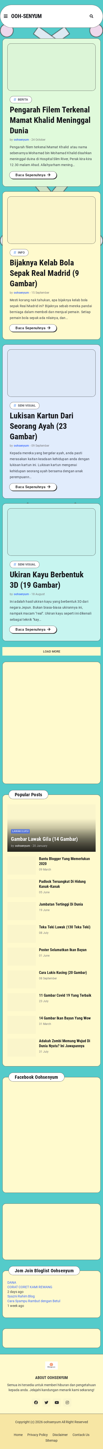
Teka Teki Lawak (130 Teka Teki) (64, 927)
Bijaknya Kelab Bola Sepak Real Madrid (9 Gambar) (44, 273)
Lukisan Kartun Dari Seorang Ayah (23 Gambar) (42, 426)
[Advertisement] (51, 722)
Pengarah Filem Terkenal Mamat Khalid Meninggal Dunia (50, 120)
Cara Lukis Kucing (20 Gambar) (63, 972)
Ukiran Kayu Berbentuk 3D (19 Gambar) (46, 580)
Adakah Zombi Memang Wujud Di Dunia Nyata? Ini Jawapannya (64, 1043)
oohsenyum (52, 1422)
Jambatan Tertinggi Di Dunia (61, 904)
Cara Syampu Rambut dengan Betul (33, 1301)
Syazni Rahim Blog (21, 1296)
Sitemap (51, 1440)
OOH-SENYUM (26, 16)
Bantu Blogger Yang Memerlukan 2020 (64, 861)
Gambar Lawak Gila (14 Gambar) (44, 839)
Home (18, 1435)
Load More (51, 651)
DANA (11, 1282)
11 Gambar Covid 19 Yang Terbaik (65, 995)
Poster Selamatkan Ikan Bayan (63, 950)
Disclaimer (60, 1435)
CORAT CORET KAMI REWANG (29, 1287)
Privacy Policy (37, 1435)
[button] (5, 16)
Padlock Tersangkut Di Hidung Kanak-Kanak (62, 884)
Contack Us (81, 1435)
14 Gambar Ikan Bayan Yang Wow (65, 1018)
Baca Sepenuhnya (30, 175)
